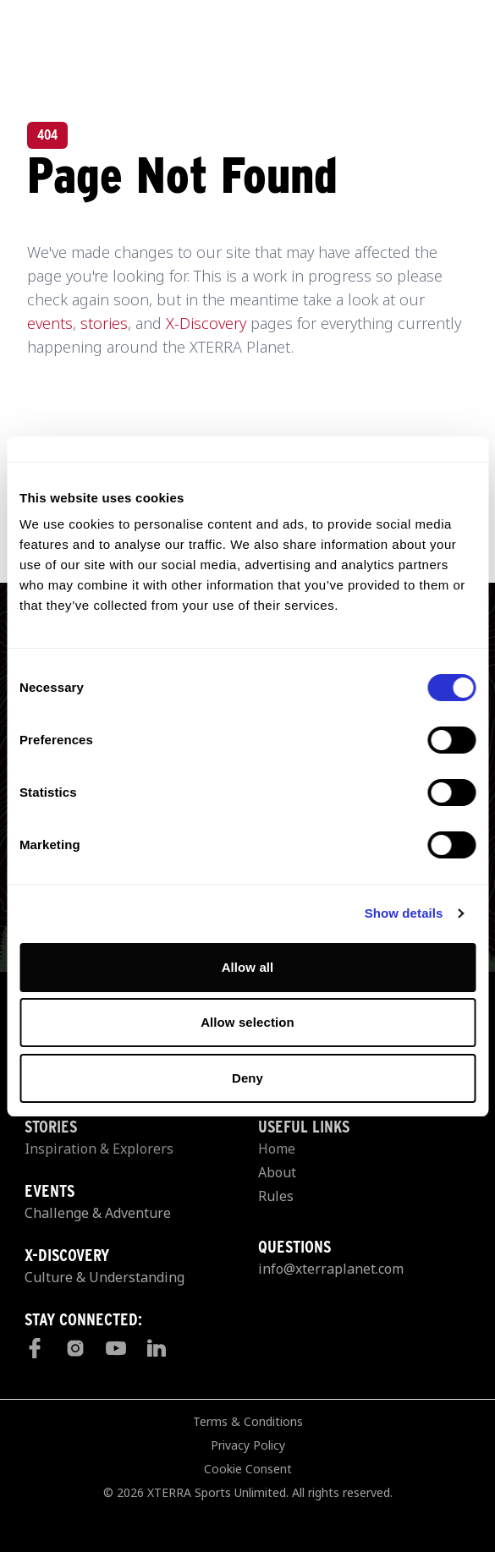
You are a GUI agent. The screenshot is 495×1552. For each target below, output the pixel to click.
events (50, 323)
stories (104, 323)
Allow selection (247, 1022)
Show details (404, 913)
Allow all (248, 967)
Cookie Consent (248, 1469)
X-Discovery (206, 323)
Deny (247, 1078)
